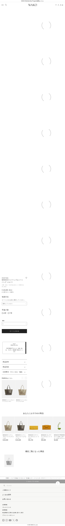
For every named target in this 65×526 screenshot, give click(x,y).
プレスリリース (6, 507)
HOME (7, 478)
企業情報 (4, 504)
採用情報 (4, 510)
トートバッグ (37, 478)
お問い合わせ (6, 499)
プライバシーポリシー (8, 515)
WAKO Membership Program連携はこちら (32, 1)
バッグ (30, 478)
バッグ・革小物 (14, 478)
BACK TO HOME (33, 481)
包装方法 (5, 297)
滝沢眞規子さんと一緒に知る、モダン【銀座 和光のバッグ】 (14, 347)
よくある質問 (6, 494)
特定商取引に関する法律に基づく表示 (12, 512)
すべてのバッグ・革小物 (24, 478)
